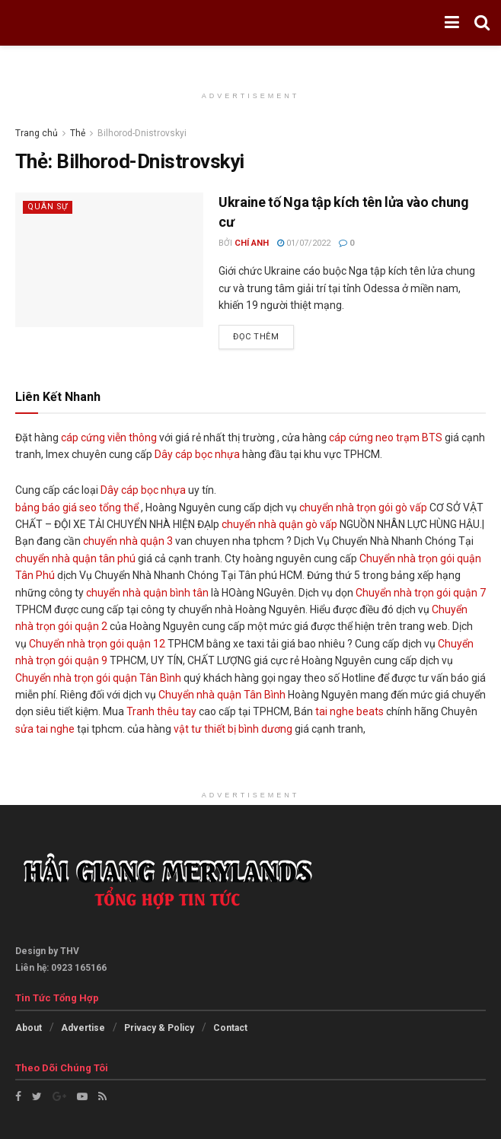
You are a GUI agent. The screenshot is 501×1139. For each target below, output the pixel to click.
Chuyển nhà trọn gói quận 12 (97, 644)
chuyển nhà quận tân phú (75, 558)
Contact (230, 1028)
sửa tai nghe (45, 729)
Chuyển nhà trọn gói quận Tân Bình (98, 678)
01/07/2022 (303, 243)
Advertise (83, 1028)
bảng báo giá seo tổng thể (77, 507)
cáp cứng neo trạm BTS (385, 437)
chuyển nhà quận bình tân (147, 593)
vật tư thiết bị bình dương (233, 729)
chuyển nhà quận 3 (128, 541)
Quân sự (48, 207)
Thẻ (77, 133)
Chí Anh (252, 243)
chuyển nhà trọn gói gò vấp (363, 507)
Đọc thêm (256, 337)
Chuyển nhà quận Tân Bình (222, 695)
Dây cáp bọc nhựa (197, 454)
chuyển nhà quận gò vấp (279, 524)
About (28, 1028)
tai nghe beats (349, 711)
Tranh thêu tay (161, 711)
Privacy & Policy (159, 1028)
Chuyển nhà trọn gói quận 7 (421, 593)
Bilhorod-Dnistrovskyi (142, 133)
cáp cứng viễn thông (109, 437)
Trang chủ (36, 133)
